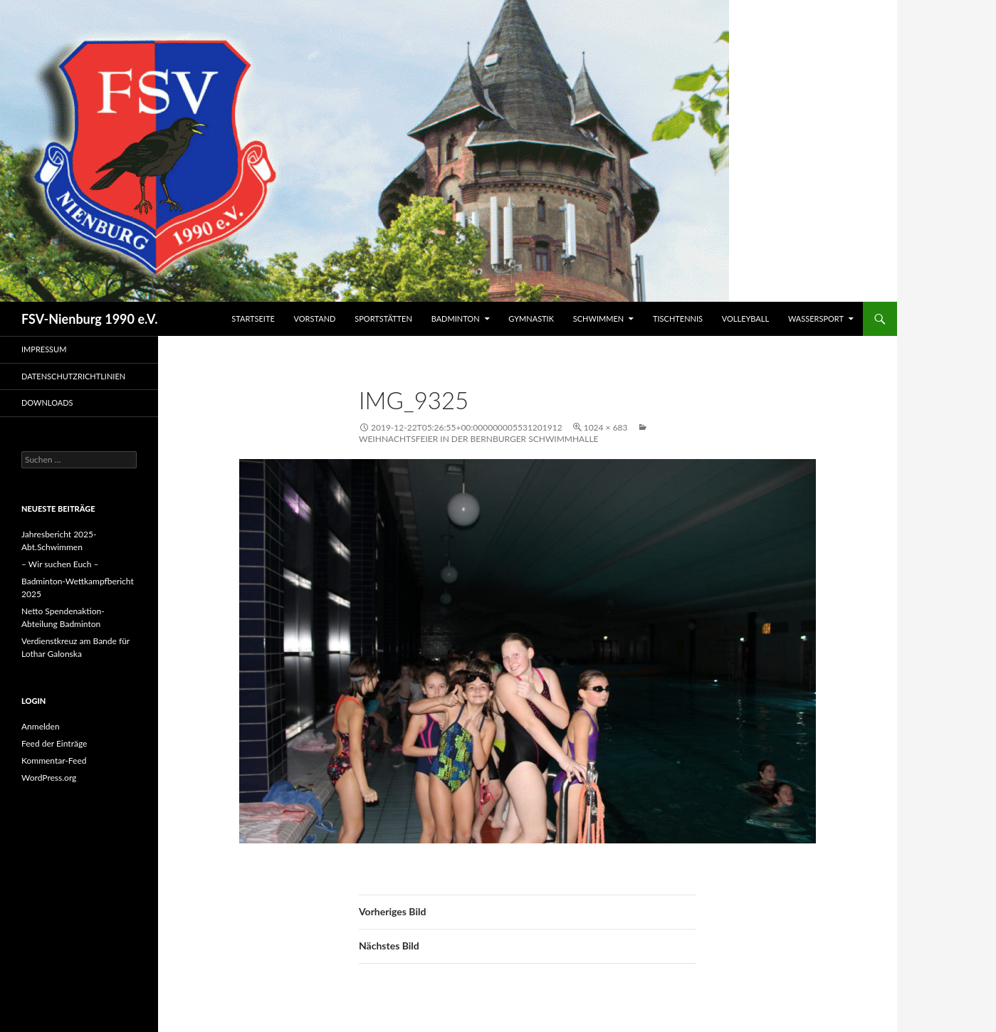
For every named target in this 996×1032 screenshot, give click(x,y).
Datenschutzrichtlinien (73, 376)
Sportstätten (383, 318)
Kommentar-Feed (54, 760)
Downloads (47, 402)
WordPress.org (48, 777)
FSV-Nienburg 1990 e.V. (89, 319)
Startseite (252, 318)
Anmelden (40, 726)
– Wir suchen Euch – (60, 564)
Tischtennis (678, 318)
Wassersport (816, 318)
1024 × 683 (606, 427)
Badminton (455, 318)
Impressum (43, 349)
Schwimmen (598, 318)
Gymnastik (531, 318)
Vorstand (315, 318)
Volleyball (745, 318)
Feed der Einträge (54, 743)
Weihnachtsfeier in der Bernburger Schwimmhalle (479, 438)
